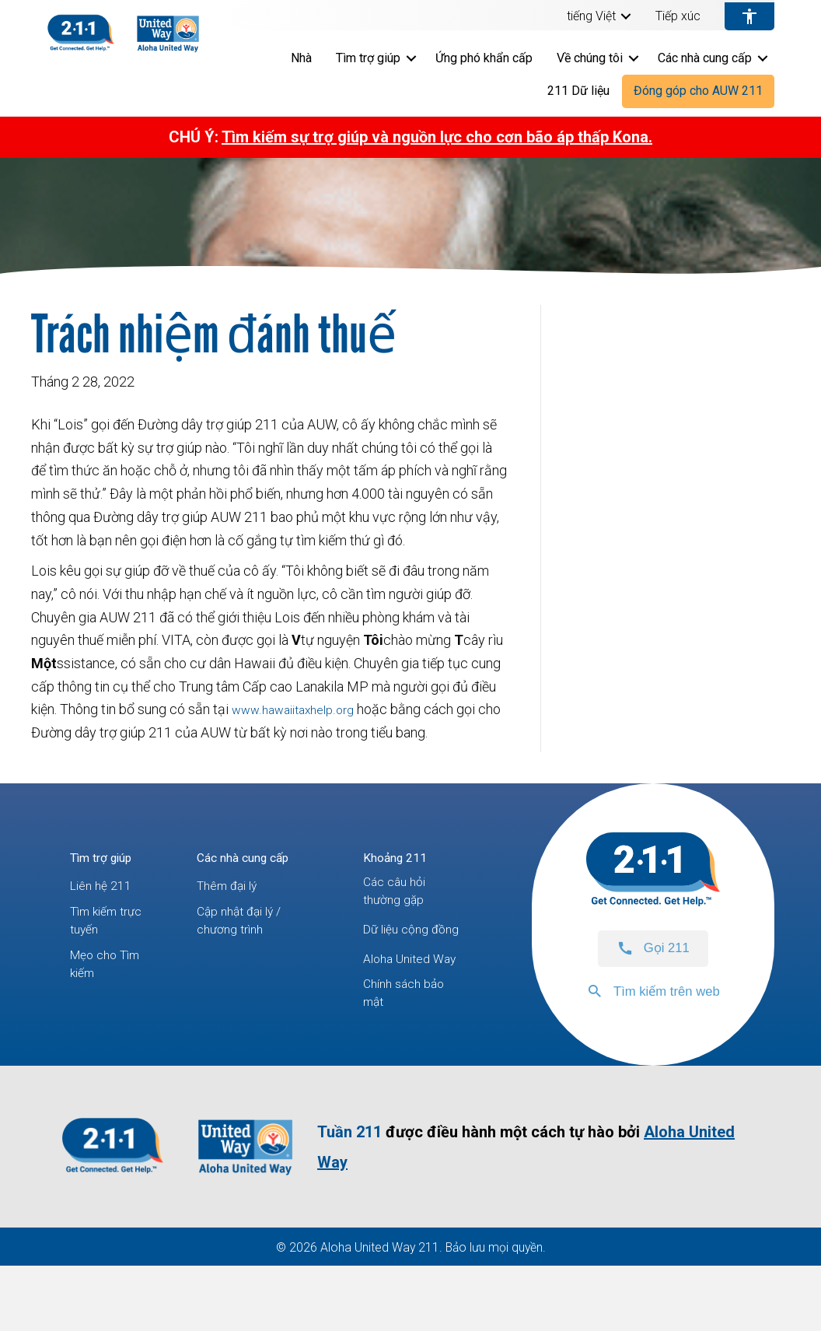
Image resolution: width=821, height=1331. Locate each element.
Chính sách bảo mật (410, 1055)
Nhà (301, 58)
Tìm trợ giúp (368, 58)
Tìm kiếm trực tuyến (100, 927)
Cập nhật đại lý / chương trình (246, 927)
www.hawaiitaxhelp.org (301, 709)
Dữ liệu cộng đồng (402, 950)
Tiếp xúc (677, 16)
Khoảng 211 (401, 857)
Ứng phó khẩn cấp (484, 58)
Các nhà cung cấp (705, 58)
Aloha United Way (403, 1002)
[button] (625, 16)
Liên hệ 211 (104, 885)
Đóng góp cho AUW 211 (698, 90)
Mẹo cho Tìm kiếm (109, 979)
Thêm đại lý (233, 885)
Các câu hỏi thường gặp (399, 897)
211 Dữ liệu (578, 90)
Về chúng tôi (590, 58)
